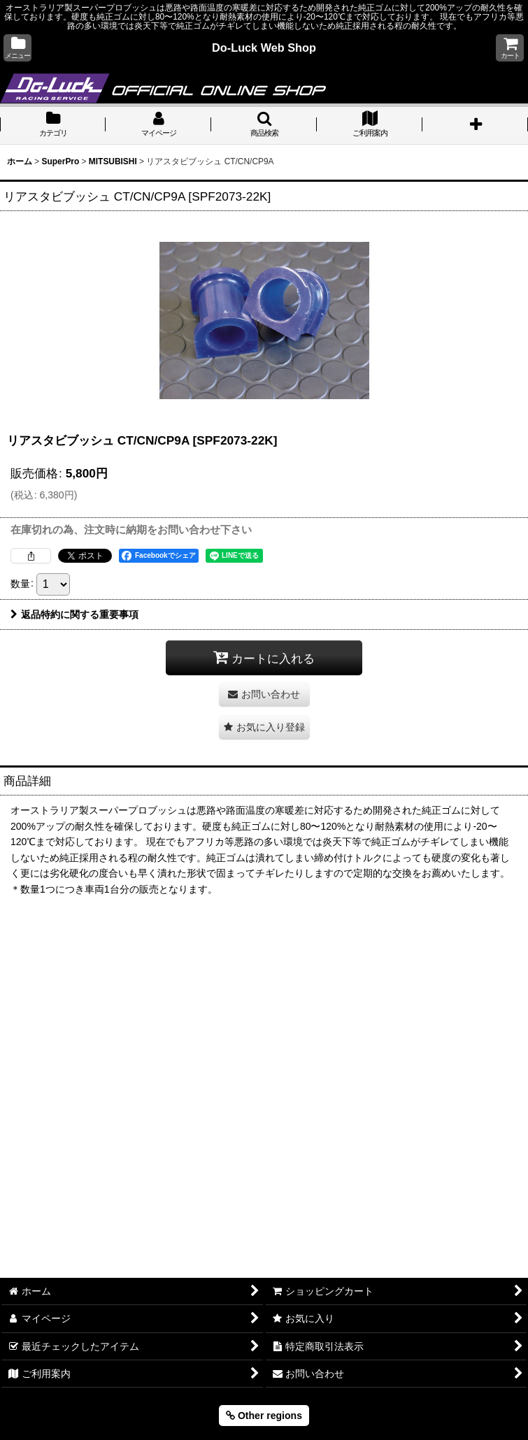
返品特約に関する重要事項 (74, 614)
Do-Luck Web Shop (264, 47)
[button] (17, 48)
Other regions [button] (264, 1415)
